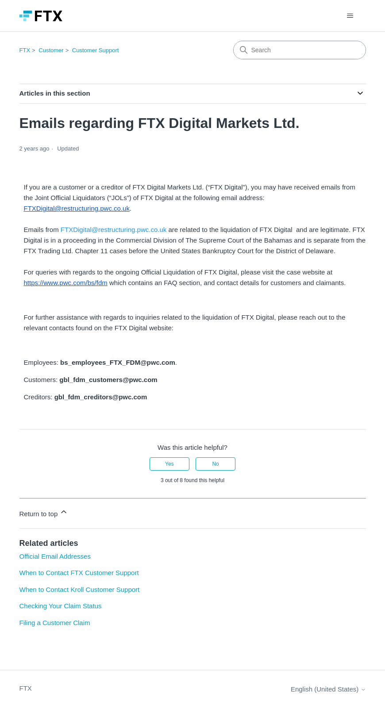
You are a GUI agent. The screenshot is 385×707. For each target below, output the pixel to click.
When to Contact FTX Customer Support (79, 572)
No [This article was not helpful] (215, 464)
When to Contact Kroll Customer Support (79, 589)
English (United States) (328, 689)
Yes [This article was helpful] (169, 464)
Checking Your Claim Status (60, 606)
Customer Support (95, 50)
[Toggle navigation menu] (350, 16)
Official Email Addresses (55, 556)
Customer (50, 50)
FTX (25, 50)
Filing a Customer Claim (54, 622)
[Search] (300, 50)
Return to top (44, 512)
